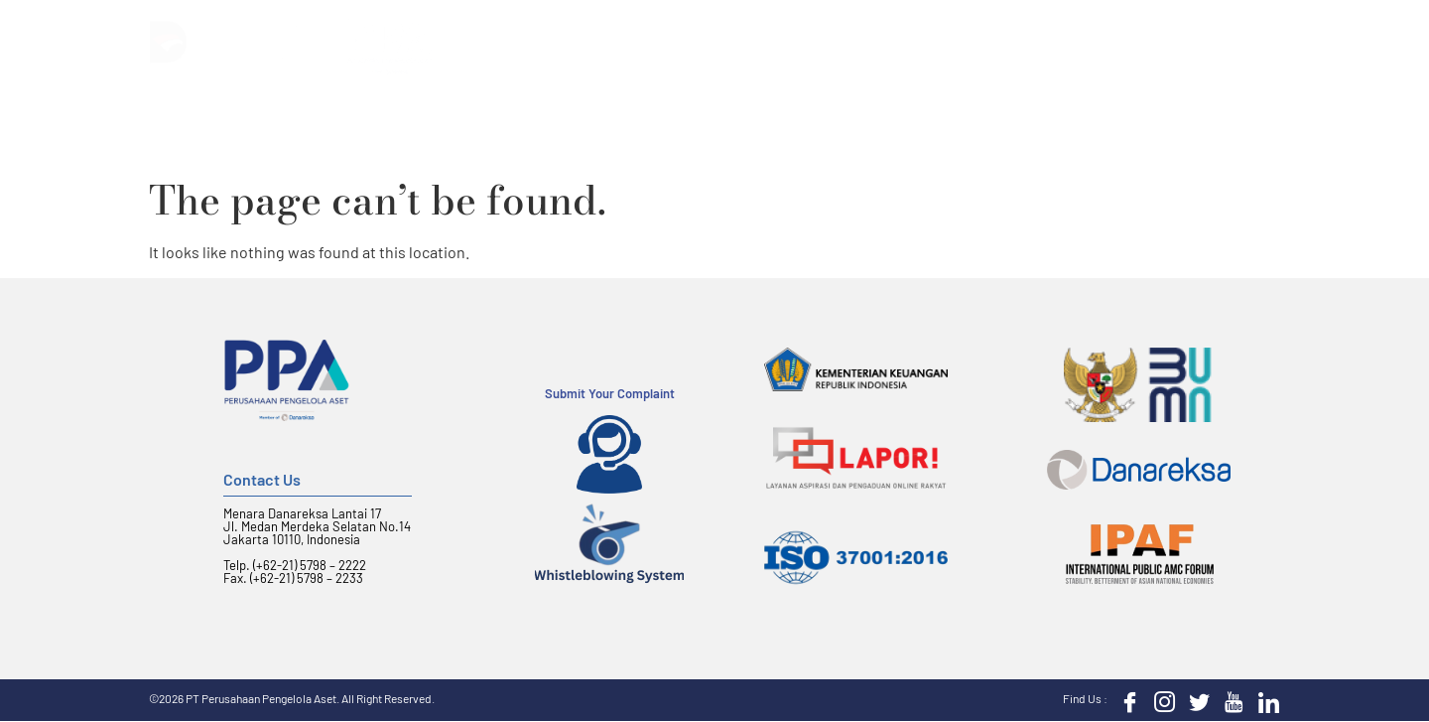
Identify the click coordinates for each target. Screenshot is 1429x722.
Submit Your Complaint (610, 393)
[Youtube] (1229, 700)
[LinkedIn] (1264, 700)
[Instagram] (1160, 700)
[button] (1268, 40)
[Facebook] (1125, 700)
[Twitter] (1195, 700)
